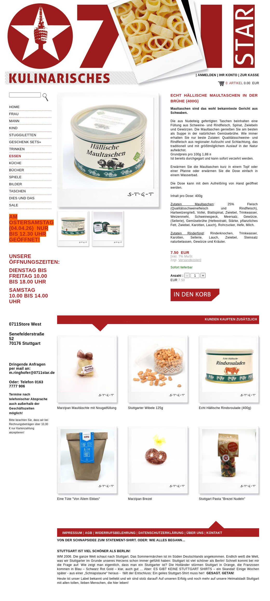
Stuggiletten (22, 135)
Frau (14, 114)
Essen (15, 156)
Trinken (17, 149)
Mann (14, 121)
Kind (13, 128)
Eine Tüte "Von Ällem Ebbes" (78, 499)
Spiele (15, 177)
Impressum (72, 533)
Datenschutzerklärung (161, 533)
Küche (15, 163)
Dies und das (22, 198)
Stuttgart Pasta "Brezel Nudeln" (222, 499)
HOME (14, 107)
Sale (13, 205)
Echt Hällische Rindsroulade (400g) (225, 408)
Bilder (15, 184)
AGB (88, 533)
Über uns (195, 533)
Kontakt (214, 533)
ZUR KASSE (249, 75)
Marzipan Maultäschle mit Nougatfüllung (87, 408)
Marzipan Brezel (140, 499)
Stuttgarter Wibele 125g (145, 408)
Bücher (16, 170)
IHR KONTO (228, 75)
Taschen (17, 191)
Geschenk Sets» (25, 142)
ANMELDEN (207, 75)
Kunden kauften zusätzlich (231, 319)
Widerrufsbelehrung (115, 533)
